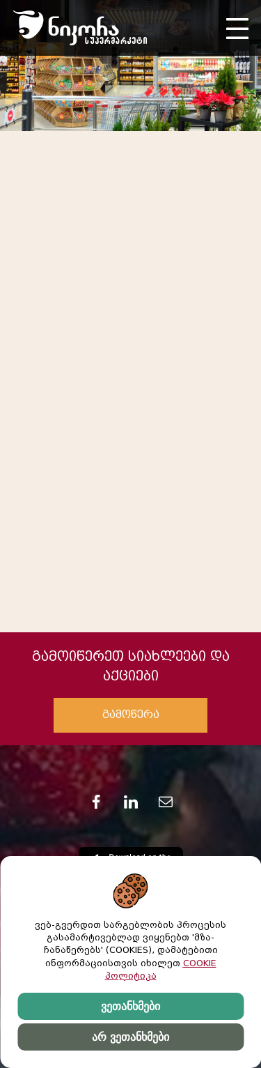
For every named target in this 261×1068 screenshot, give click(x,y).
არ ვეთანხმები (130, 1037)
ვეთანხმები (130, 1006)
